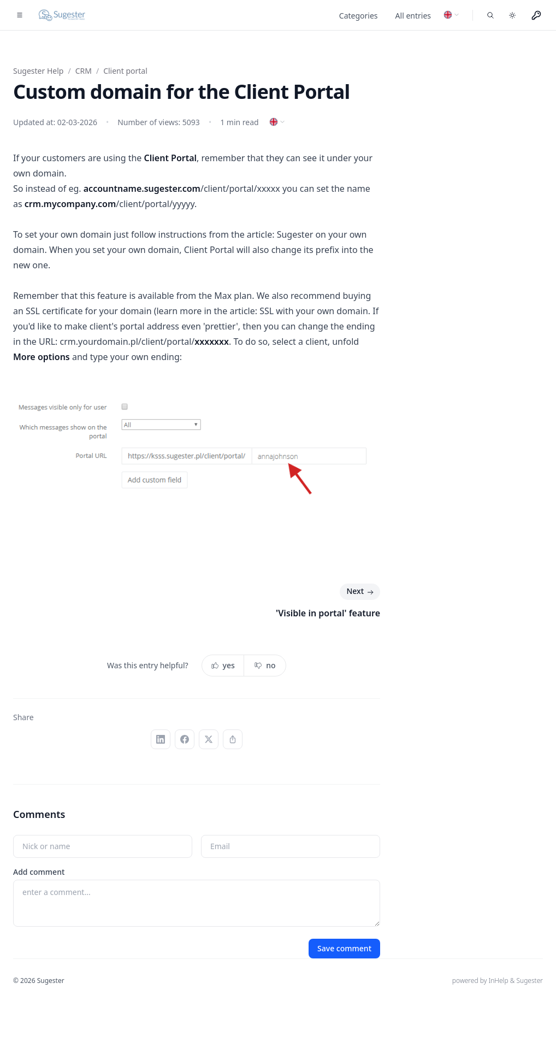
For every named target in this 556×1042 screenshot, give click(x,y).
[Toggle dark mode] (512, 15)
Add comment (38, 872)
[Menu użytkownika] (536, 15)
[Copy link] (232, 739)
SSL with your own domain (313, 311)
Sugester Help (38, 71)
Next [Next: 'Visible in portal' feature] (361, 592)
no (264, 665)
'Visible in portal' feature (328, 613)
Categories (358, 15)
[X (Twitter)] (208, 739)
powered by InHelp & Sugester (497, 980)
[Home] (62, 15)
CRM (83, 71)
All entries (413, 15)
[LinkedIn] (160, 739)
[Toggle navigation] (19, 15)
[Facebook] (184, 739)
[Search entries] (490, 15)
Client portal (125, 71)
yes (223, 665)
